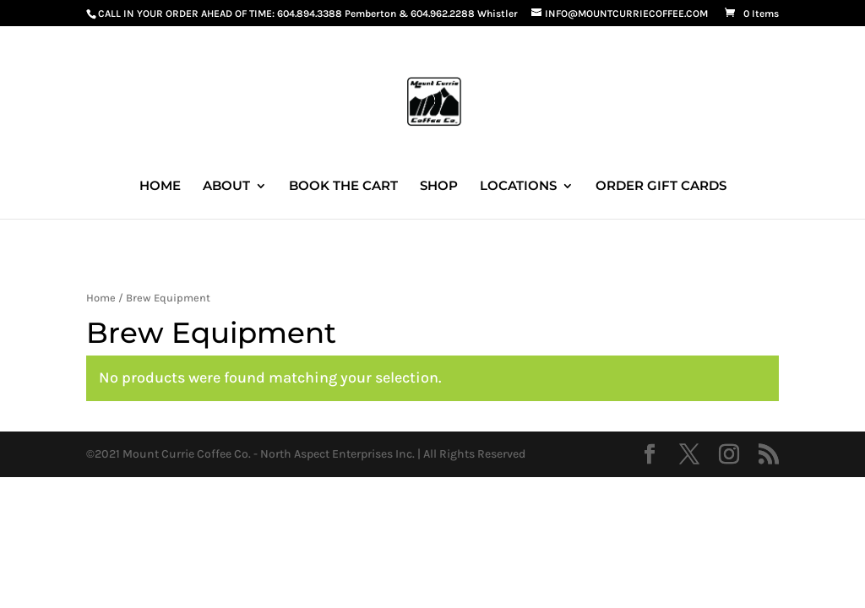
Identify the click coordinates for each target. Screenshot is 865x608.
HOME (160, 186)
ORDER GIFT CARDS (661, 186)
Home (101, 297)
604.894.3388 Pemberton (336, 13)
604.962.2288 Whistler (464, 13)
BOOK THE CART (343, 186)
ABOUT (226, 186)
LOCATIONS (518, 186)
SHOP (439, 186)
